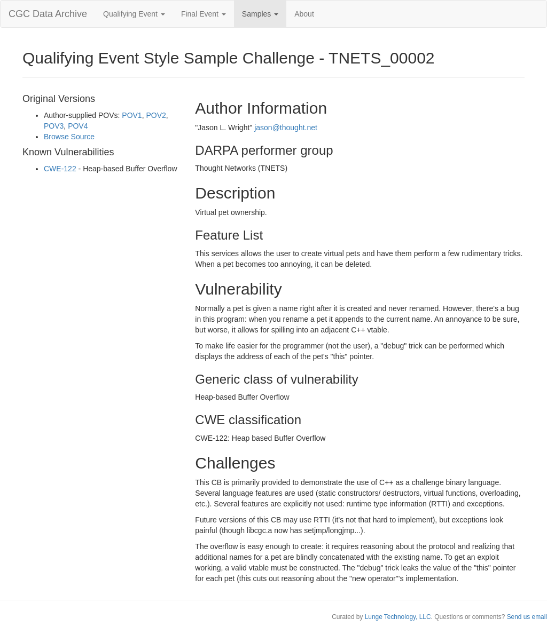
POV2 (156, 115)
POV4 (78, 126)
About (304, 14)
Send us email (527, 617)
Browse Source (69, 136)
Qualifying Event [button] (134, 14)
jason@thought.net (285, 127)
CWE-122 (60, 168)
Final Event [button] (203, 14)
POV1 (132, 115)
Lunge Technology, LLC (398, 617)
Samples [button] (260, 14)
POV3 (54, 126)
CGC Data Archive (48, 14)
